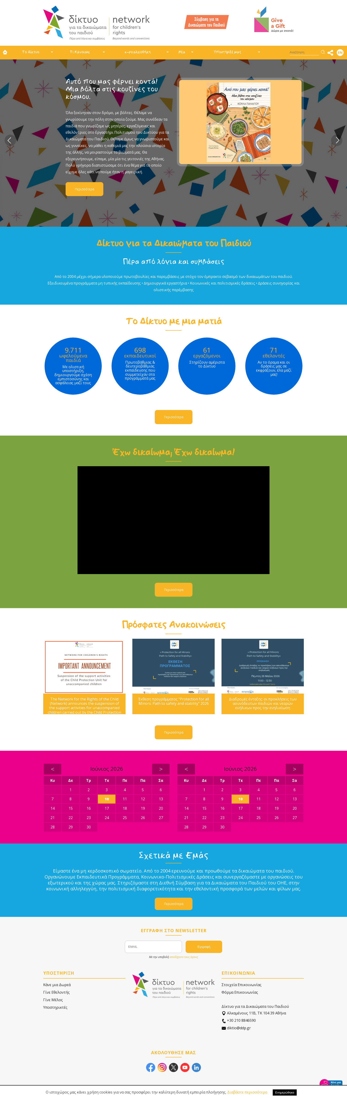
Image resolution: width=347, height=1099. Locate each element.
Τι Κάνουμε (80, 52)
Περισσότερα (84, 189)
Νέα (182, 52)
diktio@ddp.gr (236, 1028)
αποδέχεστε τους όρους (184, 957)
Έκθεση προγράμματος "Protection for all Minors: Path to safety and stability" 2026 (173, 701)
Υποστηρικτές (55, 1007)
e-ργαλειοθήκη (138, 52)
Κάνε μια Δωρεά (57, 984)
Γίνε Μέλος (53, 999)
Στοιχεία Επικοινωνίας (242, 984)
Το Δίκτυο (30, 52)
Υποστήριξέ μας (227, 52)
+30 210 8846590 (239, 1020)
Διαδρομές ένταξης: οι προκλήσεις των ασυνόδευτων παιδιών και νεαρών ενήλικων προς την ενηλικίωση (263, 703)
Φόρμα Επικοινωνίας (240, 992)
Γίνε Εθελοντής (56, 992)
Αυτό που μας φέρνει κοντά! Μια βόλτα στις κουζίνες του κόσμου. (112, 89)
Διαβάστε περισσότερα (247, 1092)
